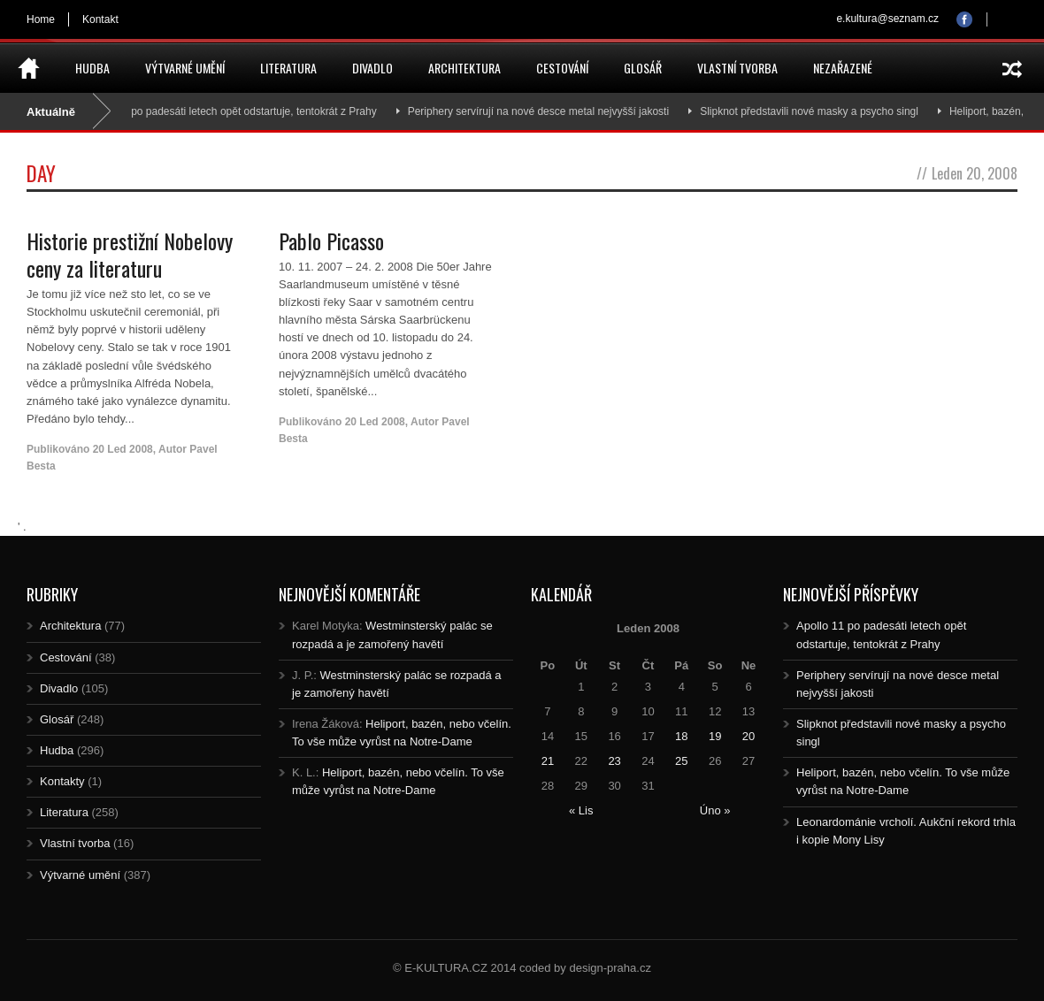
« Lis (581, 810)
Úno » (715, 810)
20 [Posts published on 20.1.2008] (748, 736)
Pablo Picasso (331, 240)
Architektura (464, 67)
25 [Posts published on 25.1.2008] (681, 761)
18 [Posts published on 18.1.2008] (681, 736)
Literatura (288, 67)
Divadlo (372, 67)
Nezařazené (842, 67)
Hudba (92, 67)
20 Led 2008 (123, 449)
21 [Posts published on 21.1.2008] (547, 761)
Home (41, 19)
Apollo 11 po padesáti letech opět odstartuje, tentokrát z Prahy (243, 111)
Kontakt (100, 19)
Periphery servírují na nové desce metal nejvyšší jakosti (551, 111)
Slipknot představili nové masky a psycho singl (823, 111)
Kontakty (62, 781)
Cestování (562, 67)
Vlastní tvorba (737, 67)
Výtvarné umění (185, 67)
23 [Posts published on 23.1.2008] (614, 761)
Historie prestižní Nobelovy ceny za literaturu (130, 254)
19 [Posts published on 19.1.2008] (715, 736)
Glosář (643, 67)
